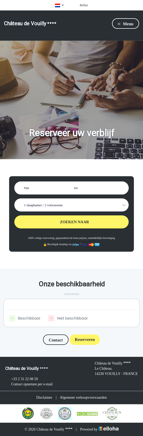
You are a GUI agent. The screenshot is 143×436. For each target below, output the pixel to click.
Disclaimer (44, 397)
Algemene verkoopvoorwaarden (83, 397)
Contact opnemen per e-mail (29, 384)
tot (76, 188)
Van (26, 188)
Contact (56, 340)
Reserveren (85, 339)
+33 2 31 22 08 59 (21, 379)
